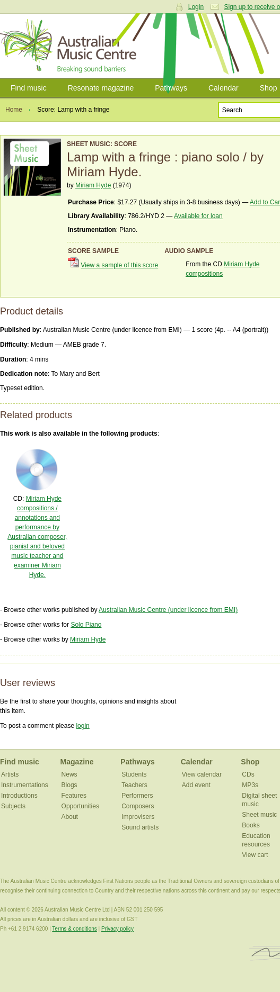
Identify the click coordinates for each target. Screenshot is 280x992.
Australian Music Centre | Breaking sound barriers (70, 46)
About (70, 816)
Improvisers (137, 816)
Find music (29, 88)
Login (196, 7)
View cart (255, 855)
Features (74, 795)
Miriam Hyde (93, 185)
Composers (137, 806)
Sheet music (259, 814)
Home (13, 109)
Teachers (134, 785)
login (82, 725)
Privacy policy (117, 929)
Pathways (171, 88)
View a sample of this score (119, 265)
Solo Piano (86, 624)
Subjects (13, 806)
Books (250, 825)
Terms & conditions (74, 929)
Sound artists (140, 827)
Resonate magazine (101, 88)
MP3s (250, 785)
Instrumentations (24, 785)
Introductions (19, 795)
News (69, 774)
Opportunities (80, 806)
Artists (10, 774)
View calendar (202, 774)
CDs (248, 774)
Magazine (77, 761)
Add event (196, 785)
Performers (137, 795)
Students (133, 774)
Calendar (223, 88)
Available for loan (198, 216)
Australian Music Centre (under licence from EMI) (168, 610)
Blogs (69, 785)
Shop (250, 761)
